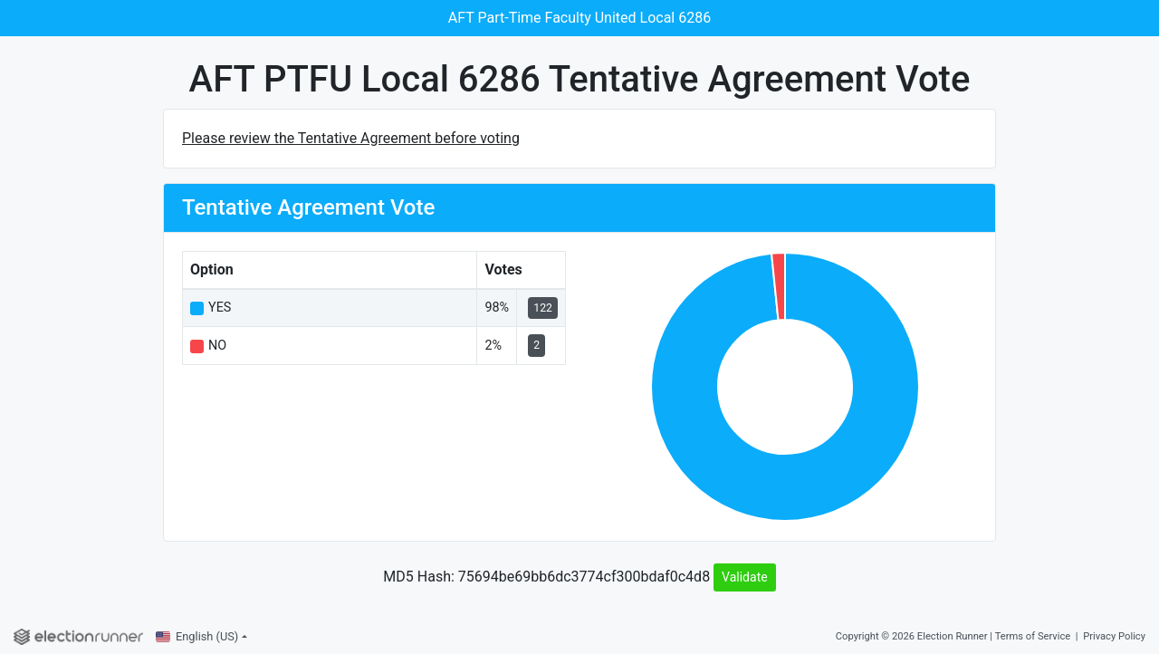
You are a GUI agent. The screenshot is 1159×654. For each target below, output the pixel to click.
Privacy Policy (1114, 636)
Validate (745, 577)
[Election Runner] (78, 637)
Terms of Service (1033, 636)
